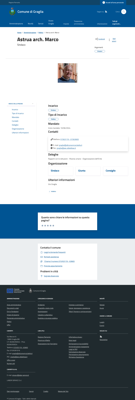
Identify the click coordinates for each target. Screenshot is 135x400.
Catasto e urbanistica (45, 315)
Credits (45, 391)
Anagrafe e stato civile (45, 308)
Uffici (8, 325)
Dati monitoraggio (13, 391)
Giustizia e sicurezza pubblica (48, 318)
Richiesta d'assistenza (76, 357)
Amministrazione (16, 23)
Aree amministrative (14, 305)
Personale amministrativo (16, 318)
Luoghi (102, 322)
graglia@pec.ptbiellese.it (66, 148)
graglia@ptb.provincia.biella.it (70, 145)
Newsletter (104, 339)
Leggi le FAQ (73, 349)
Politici (40, 32)
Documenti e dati (13, 308)
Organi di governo (13, 315)
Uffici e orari (11, 360)
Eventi (102, 325)
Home (19, 32)
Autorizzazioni (42, 311)
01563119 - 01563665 (69, 139)
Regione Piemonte (14, 2)
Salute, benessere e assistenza (79, 308)
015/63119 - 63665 (20, 347)
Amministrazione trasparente (79, 346)
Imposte (66, 24)
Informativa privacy (75, 337)
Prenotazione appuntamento (79, 354)
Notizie (102, 305)
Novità (30, 23)
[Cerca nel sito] (123, 11)
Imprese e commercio (76, 305)
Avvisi (102, 308)
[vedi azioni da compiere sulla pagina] (112, 39)
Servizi (40, 23)
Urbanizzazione (102, 24)
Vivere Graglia (51, 22)
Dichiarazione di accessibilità (78, 343)
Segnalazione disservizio (77, 352)
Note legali (72, 340)
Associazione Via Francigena (47, 343)
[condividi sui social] (100, 39)
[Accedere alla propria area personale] (113, 2)
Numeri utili (11, 363)
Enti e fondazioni (12, 311)
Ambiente (41, 305)
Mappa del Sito (63, 391)
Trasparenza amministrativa (79, 22)
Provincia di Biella (44, 340)
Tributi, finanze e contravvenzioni (80, 311)
